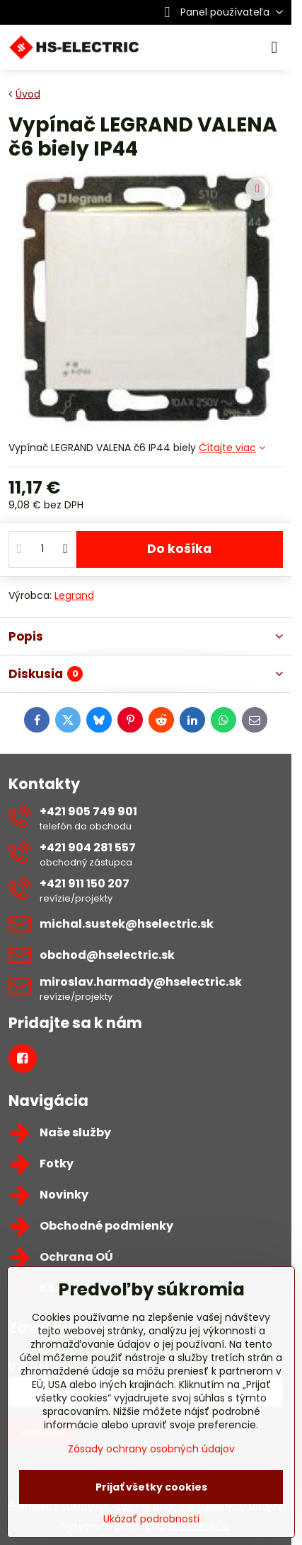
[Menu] (274, 47)
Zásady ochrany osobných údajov (151, 1449)
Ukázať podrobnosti (151, 1519)
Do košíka (179, 548)
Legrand (74, 595)
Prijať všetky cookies (151, 1487)
